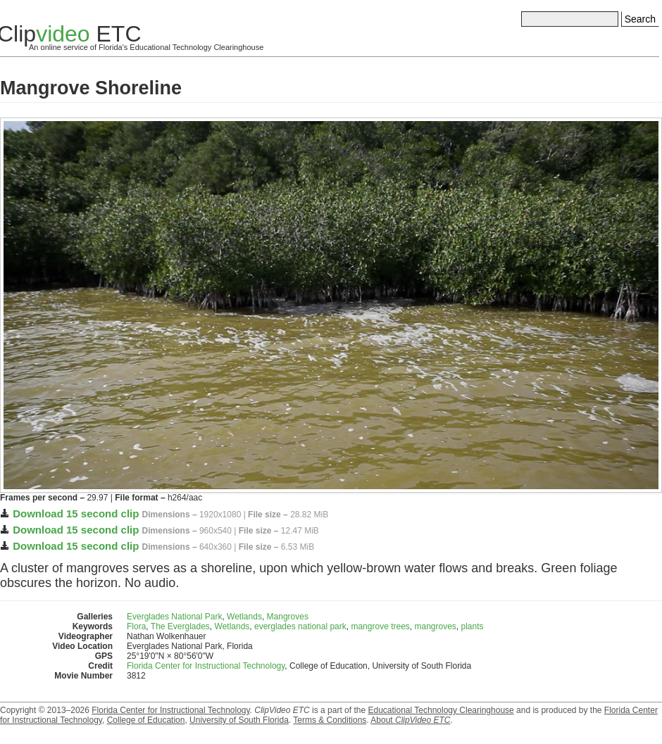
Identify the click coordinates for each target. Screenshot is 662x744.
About (410, 720)
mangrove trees (380, 626)
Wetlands (244, 617)
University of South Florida (239, 720)
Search (640, 19)
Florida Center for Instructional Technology (206, 666)
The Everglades (180, 626)
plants (472, 626)
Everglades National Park (174, 617)
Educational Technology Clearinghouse (440, 710)
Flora (136, 626)
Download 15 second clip (76, 513)
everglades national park (300, 626)
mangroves (435, 626)
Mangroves (287, 617)
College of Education (146, 720)
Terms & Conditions (329, 720)
